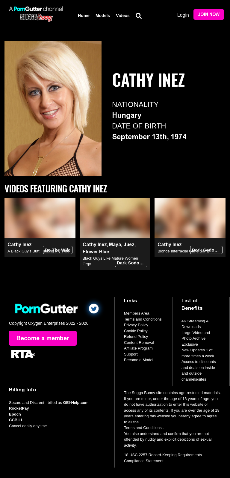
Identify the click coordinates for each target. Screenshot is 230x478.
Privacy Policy (136, 325)
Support (131, 354)
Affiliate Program (138, 348)
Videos (123, 15)
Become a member (42, 338)
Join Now (209, 14)
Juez (128, 244)
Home (84, 15)
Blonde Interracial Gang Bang (183, 251)
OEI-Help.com (76, 402)
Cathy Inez (19, 244)
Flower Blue (96, 252)
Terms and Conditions (143, 319)
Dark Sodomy (131, 262)
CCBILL (16, 420)
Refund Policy (136, 336)
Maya (115, 244)
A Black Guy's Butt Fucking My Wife (38, 251)
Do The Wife (58, 249)
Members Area (136, 313)
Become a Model (138, 360)
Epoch (15, 414)
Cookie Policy (136, 331)
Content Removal (139, 342)
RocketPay (19, 408)
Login (183, 15)
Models (103, 15)
